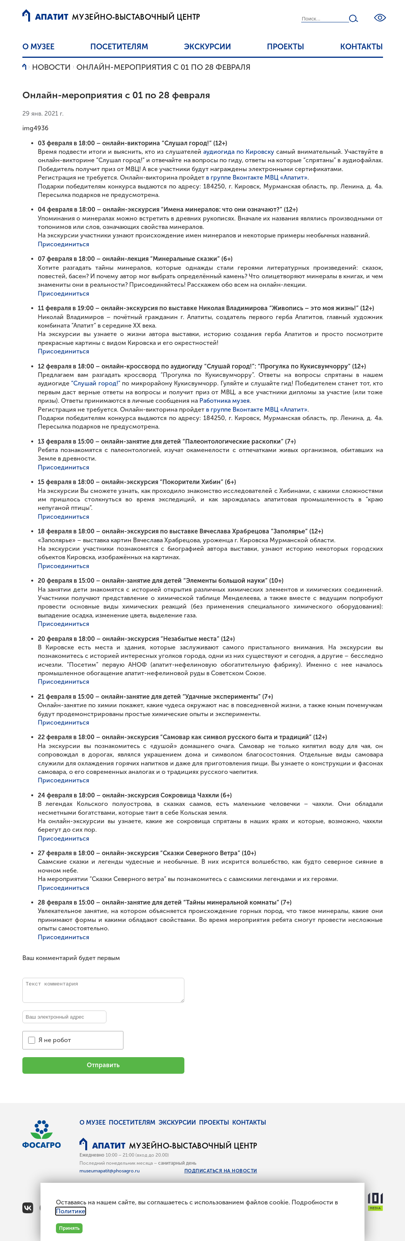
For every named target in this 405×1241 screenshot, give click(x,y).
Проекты (285, 46)
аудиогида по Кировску (238, 151)
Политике (70, 1211)
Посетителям (119, 46)
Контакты (361, 46)
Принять (69, 1228)
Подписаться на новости (220, 1171)
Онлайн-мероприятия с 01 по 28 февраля (163, 67)
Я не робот (55, 1040)
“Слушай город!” (95, 383)
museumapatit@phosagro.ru (109, 1171)
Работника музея (224, 400)
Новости (51, 67)
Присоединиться (63, 244)
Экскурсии (207, 46)
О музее (38, 46)
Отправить (103, 1065)
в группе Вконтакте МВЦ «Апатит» (256, 177)
